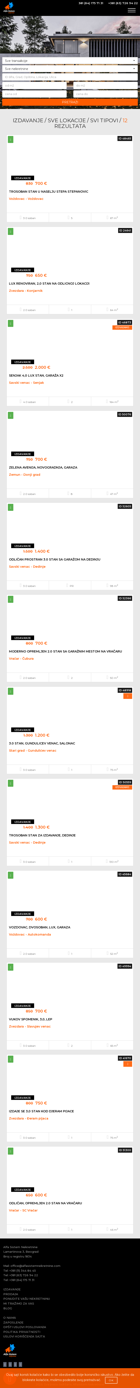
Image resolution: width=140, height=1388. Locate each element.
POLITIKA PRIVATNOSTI (21, 1332)
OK (111, 1380)
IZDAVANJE (12, 1289)
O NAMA (9, 1317)
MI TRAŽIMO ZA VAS (18, 1303)
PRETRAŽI (70, 102)
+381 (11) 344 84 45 (22, 1270)
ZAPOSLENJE (13, 1322)
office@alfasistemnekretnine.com (35, 1265)
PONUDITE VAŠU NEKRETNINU (26, 1298)
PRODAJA (10, 1294)
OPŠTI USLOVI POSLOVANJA (24, 1327)
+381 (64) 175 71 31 (21, 1280)
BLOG (7, 1308)
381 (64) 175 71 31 (91, 3)
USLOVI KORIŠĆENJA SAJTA (24, 1336)
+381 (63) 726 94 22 (123, 3)
